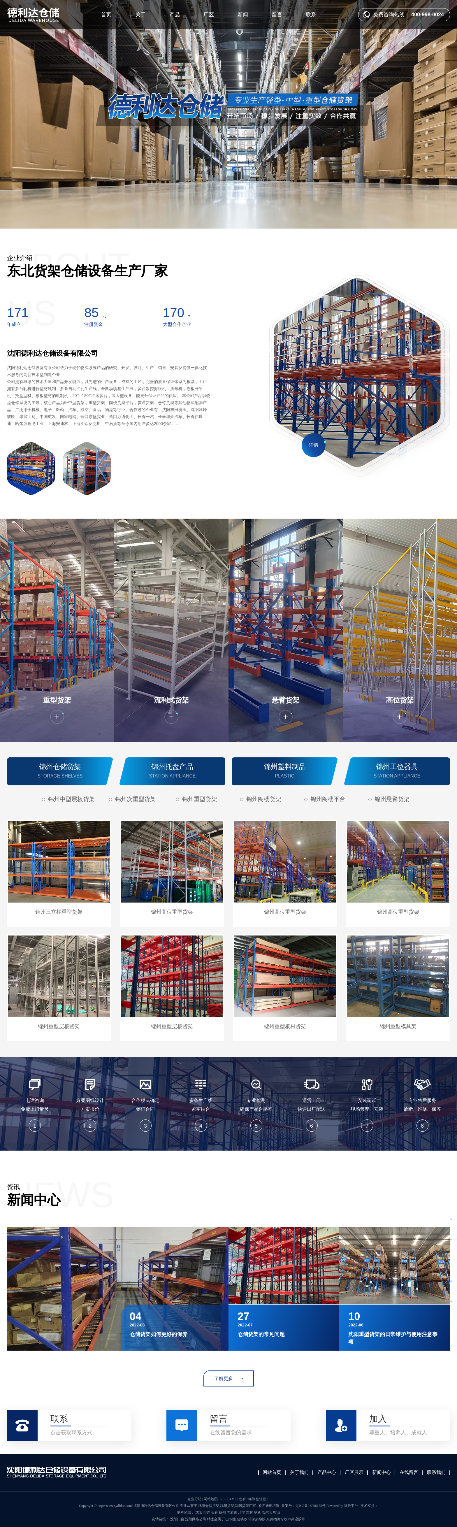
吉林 (249, 1512)
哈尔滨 (267, 1512)
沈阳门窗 (177, 1519)
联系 (311, 14)
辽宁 (241, 1512)
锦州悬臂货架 (392, 799)
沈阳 (198, 1512)
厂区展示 (354, 1472)
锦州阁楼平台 (327, 799)
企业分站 (194, 1499)
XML (232, 1499)
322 (18, 313)
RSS (223, 1499)
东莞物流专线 (277, 1519)
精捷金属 (214, 1519)
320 (173, 313)
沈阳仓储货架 (208, 1506)
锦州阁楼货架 (263, 799)
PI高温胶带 (296, 1519)
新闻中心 (381, 1472)
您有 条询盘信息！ (254, 1499)
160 (91, 313)
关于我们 (299, 1472)
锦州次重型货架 (135, 799)
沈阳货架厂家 (245, 1506)
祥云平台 (351, 1506)
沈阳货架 (227, 1506)
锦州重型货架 (199, 799)
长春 (214, 1512)
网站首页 (272, 1472)
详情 (313, 445)
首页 (106, 14)
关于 (140, 14)
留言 (277, 14)
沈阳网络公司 (196, 1519)
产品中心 (326, 1472)
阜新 (257, 1512)
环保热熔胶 (257, 1519)
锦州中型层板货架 (71, 799)
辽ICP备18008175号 (311, 1506)
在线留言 (409, 1472)
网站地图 (211, 1499)
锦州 (222, 1512)
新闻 (243, 14)
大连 (206, 1512)
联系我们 (436, 1472)
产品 (174, 14)
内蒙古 (232, 1512)
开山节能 (229, 1519)
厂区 (208, 14)
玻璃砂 (242, 1519)
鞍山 (276, 1512)
